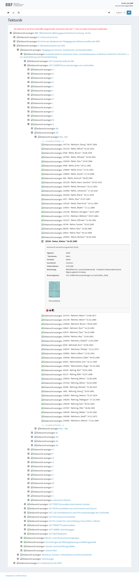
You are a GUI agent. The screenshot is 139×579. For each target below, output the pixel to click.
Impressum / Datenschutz (16, 575)
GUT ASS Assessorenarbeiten (62, 517)
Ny (57, 445)
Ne (57, 132)
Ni (57, 432)
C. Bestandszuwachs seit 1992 (51, 45)
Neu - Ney (63, 428)
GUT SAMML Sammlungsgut (61, 529)
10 (59, 141)
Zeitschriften (51, 550)
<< (43, 141)
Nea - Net (63, 137)
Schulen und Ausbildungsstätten (60, 546)
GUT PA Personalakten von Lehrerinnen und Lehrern (73, 508)
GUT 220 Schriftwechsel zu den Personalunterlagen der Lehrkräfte (79, 512)
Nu (57, 441)
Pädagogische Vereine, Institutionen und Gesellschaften (67, 50)
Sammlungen (48, 559)
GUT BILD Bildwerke (58, 533)
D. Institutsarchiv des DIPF (50, 563)
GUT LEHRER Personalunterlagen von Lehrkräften (71, 65)
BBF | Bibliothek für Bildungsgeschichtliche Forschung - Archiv (63, 33)
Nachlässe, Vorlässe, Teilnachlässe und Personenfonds (67, 554)
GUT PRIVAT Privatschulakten (62, 525)
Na (57, 128)
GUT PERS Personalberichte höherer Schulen (69, 504)
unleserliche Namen (61, 500)
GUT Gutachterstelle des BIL (61, 61)
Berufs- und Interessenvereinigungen (62, 538)
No (57, 437)
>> (63, 141)
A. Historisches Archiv (48, 37)
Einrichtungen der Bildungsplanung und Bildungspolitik (70, 542)
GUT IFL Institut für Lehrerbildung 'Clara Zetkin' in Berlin (74, 521)
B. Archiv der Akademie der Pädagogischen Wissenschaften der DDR (69, 41)
